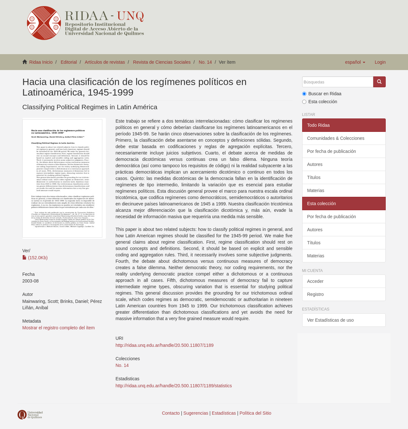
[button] (355, 62)
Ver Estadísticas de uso (330, 320)
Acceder (315, 281)
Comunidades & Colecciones (336, 138)
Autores (315, 164)
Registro (315, 294)
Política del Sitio (256, 413)
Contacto (171, 413)
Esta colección (319, 101)
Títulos (314, 177)
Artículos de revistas (105, 62)
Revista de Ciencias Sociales (162, 62)
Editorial (69, 62)
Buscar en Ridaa (322, 93)
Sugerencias (195, 413)
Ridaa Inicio (41, 62)
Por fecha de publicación (331, 151)
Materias (315, 190)
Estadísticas (224, 413)
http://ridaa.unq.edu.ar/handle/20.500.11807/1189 (164, 345)
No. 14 (205, 62)
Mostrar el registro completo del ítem (58, 327)
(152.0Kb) (34, 257)
